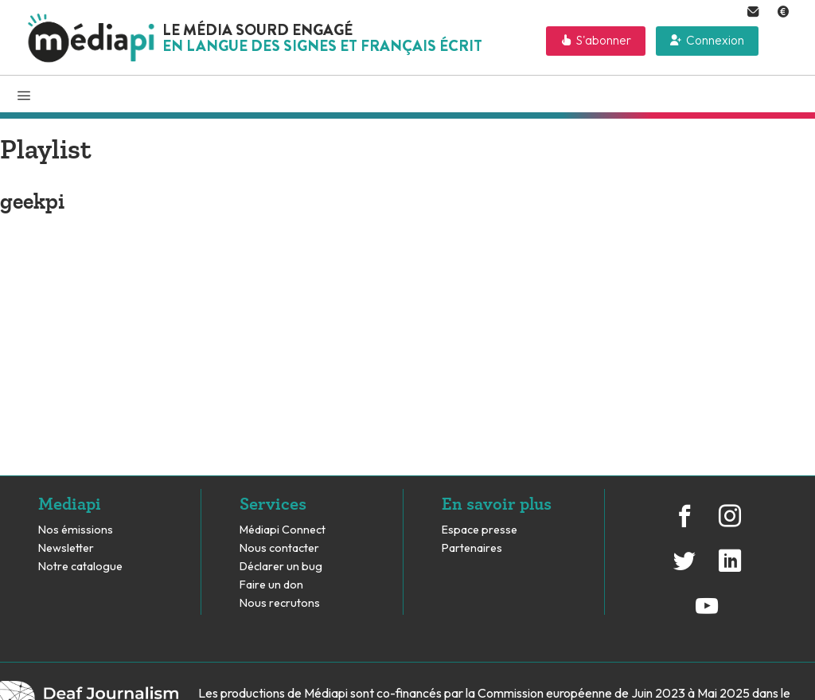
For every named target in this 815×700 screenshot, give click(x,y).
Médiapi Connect (283, 530)
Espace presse (479, 530)
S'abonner (603, 40)
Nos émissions (75, 530)
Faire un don (271, 585)
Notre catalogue (80, 566)
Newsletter (66, 548)
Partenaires (473, 548)
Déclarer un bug (281, 566)
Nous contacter (279, 548)
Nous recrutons (280, 603)
